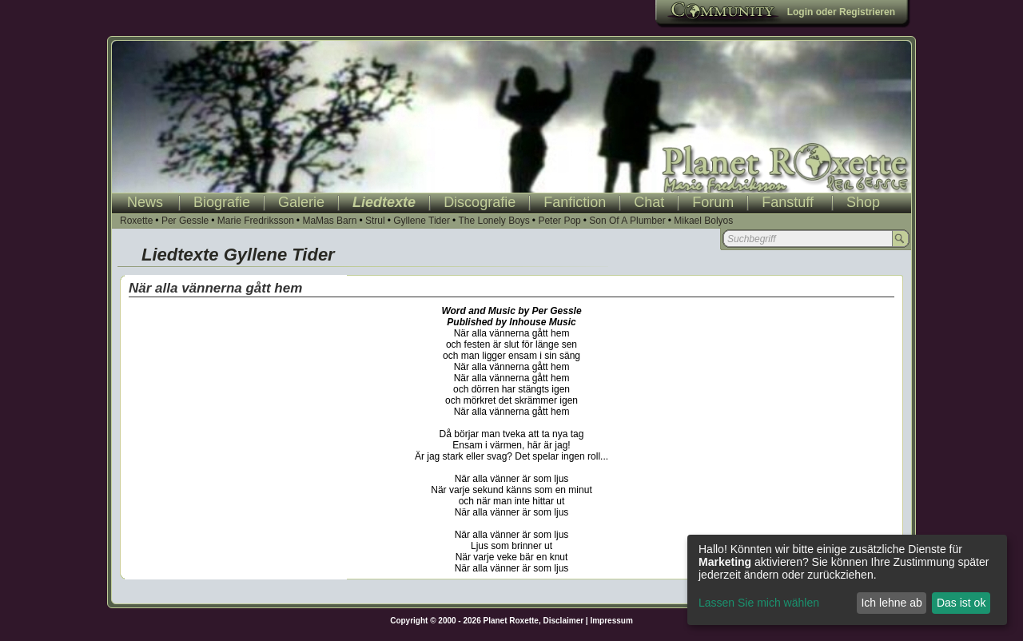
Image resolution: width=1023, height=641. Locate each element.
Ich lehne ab (891, 602)
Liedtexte (384, 202)
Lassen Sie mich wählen (759, 602)
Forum (713, 202)
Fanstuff (788, 202)
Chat (649, 202)
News (145, 202)
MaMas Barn (329, 220)
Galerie (301, 202)
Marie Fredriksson (255, 220)
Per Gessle (185, 220)
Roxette (136, 220)
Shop (863, 202)
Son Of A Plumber (627, 220)
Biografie (221, 202)
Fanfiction (574, 202)
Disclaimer (563, 620)
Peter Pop (559, 220)
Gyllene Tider (421, 220)
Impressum (611, 620)
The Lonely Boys (493, 220)
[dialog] (847, 580)
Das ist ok (961, 602)
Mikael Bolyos (703, 220)
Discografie (479, 202)
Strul (375, 220)
